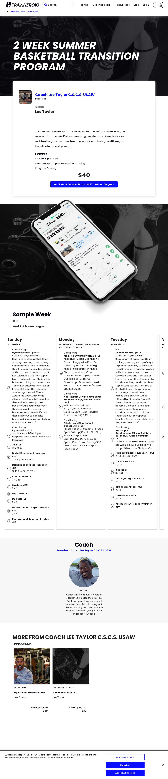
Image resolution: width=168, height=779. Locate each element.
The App (83, 4)
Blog (136, 4)
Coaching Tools (101, 4)
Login (146, 4)
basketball (33, 11)
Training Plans (122, 4)
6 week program (77, 707)
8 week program (39, 707)
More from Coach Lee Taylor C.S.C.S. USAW (84, 550)
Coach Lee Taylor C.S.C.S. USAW (65, 94)
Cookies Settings (125, 759)
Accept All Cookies (125, 775)
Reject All (125, 767)
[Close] (163, 767)
